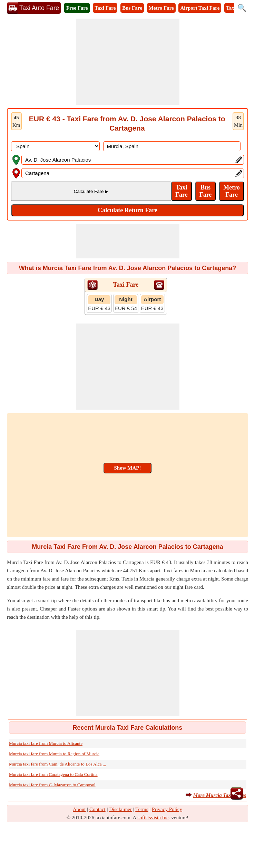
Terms (141, 809)
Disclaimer (120, 809)
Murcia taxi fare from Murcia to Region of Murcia (54, 753)
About (79, 809)
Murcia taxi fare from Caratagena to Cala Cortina (53, 774)
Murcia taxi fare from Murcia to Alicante (45, 743)
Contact (97, 809)
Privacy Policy (167, 809)
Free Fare (77, 8)
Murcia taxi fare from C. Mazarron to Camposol (52, 784)
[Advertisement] (127, 62)
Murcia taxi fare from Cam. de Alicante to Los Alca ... (57, 764)
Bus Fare (132, 8)
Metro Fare (161, 8)
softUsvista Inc (152, 817)
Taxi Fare (105, 8)
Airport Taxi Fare (199, 8)
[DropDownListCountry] (55, 146)
